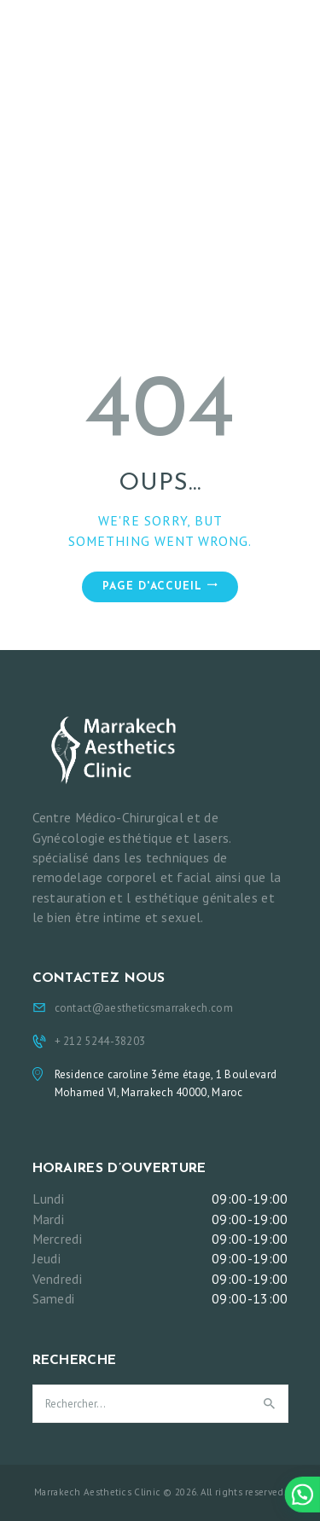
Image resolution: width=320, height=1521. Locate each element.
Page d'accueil (152, 587)
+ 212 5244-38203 (100, 1041)
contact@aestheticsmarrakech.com (144, 1008)
